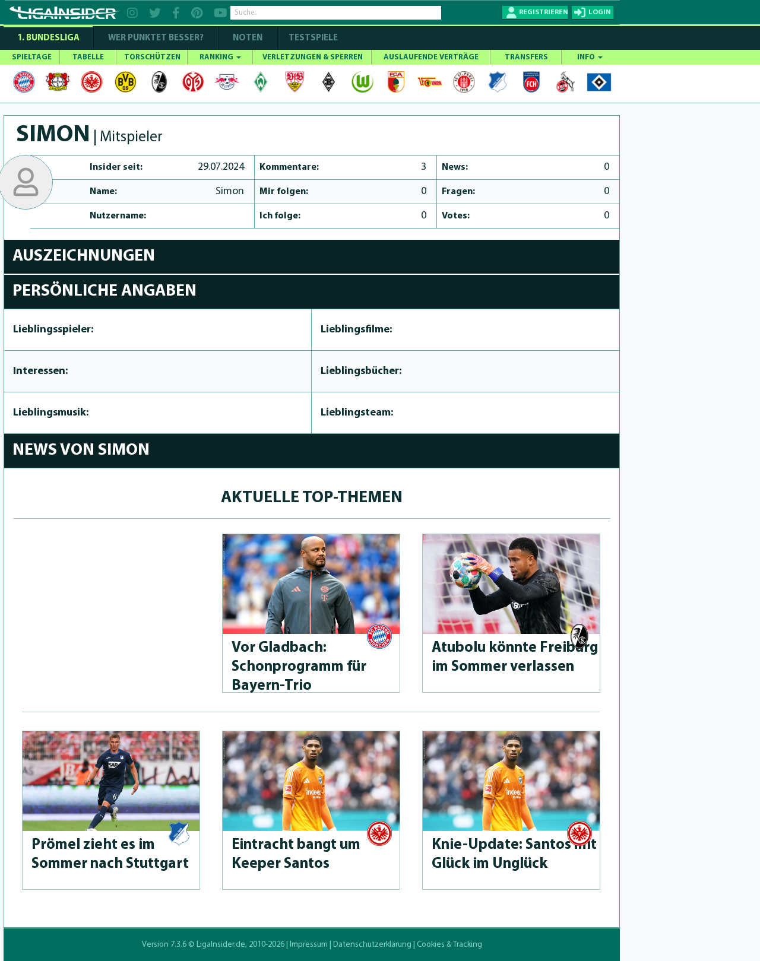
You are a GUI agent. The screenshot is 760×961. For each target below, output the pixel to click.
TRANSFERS (526, 57)
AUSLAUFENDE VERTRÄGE (431, 57)
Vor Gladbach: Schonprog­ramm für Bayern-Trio (299, 666)
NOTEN (247, 38)
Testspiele (312, 38)
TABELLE (88, 57)
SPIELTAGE (32, 57)
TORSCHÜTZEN (152, 57)
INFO (590, 57)
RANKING (220, 57)
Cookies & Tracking (449, 944)
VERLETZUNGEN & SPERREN (312, 57)
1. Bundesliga (48, 38)
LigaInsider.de (221, 944)
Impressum (309, 944)
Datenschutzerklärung (372, 944)
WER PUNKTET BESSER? (156, 38)
